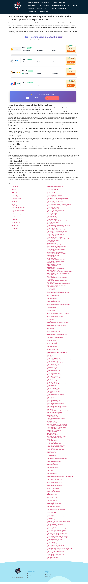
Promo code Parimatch (52, 424)
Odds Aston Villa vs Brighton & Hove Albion (56, 438)
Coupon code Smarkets (52, 369)
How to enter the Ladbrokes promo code (56, 261)
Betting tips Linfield (51, 514)
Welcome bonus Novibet (52, 436)
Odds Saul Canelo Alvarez (53, 284)
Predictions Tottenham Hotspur (54, 213)
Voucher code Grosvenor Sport (54, 432)
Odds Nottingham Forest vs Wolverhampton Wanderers (59, 551)
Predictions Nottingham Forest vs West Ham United (58, 227)
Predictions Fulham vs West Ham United (56, 234)
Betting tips (14, 194)
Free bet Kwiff (50, 357)
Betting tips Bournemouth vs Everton (55, 484)
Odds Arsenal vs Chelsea (52, 352)
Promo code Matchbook (52, 469)
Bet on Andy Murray (51, 342)
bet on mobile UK (51, 485)
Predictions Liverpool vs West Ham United (56, 459)
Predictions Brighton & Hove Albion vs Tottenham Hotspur (60, 478)
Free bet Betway (50, 330)
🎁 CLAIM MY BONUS (52, 100)
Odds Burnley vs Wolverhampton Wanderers (57, 533)
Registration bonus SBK (52, 384)
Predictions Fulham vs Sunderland (54, 439)
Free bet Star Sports (51, 337)
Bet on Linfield (50, 388)
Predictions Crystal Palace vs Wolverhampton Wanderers (59, 491)
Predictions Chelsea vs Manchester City (56, 420)
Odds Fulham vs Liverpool (53, 366)
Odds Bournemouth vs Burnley (54, 393)
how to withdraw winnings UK (53, 257)
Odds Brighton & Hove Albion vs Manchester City (58, 308)
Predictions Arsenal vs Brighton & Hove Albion (57, 336)
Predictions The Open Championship (55, 192)
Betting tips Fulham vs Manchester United (56, 530)
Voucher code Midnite (52, 433)
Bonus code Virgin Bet (52, 497)
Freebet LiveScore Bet (52, 444)
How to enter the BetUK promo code (55, 239)
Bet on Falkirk (50, 334)
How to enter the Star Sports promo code (56, 237)
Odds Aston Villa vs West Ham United (55, 212)
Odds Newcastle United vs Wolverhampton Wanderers (59, 200)
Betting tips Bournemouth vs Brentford (55, 318)
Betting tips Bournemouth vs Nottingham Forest (57, 538)
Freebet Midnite (50, 355)
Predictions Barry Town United (53, 372)
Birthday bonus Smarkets (52, 559)
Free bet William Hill (51, 457)
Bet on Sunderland (51, 269)
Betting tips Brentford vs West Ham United (56, 255)
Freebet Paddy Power (52, 488)
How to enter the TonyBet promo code (55, 556)
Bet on (13, 189)
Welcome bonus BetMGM (52, 477)
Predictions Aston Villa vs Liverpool (55, 456)
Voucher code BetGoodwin (53, 296)
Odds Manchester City (52, 502)
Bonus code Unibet (51, 423)
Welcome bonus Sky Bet (52, 499)
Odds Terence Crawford (52, 288)
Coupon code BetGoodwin (53, 272)
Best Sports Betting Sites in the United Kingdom (39, 3)
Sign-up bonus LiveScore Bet (53, 311)
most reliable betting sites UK (53, 297)
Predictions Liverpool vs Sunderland (55, 189)
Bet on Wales (50, 520)
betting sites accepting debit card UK (55, 254)
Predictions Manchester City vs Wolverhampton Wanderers (60, 550)
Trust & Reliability (44, 11)
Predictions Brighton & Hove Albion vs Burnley (57, 279)
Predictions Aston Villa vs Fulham (54, 382)
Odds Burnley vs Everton (52, 545)
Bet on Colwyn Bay (51, 453)
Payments (53, 8)
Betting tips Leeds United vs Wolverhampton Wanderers (59, 412)
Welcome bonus (15, 231)
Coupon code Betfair (51, 309)
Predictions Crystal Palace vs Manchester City (57, 207)
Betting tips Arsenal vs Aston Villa (54, 195)
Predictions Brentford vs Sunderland (55, 541)
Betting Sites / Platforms (17, 192)
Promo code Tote (51, 290)
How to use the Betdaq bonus (53, 493)
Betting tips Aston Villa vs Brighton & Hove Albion (58, 315)
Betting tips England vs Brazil (53, 375)
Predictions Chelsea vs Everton (54, 463)
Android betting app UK (52, 503)
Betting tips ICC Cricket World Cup (54, 379)
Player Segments (32, 11)
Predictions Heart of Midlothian (54, 505)
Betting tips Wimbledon (52, 325)
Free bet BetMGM (51, 243)
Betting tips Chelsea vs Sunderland (54, 305)
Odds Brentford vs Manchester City (55, 370)
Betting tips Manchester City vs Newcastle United (58, 275)
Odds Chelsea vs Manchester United (55, 500)
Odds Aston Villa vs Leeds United (54, 409)
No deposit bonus (15, 213)
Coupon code (14, 201)
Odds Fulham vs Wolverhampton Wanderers (57, 408)
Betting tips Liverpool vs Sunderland (55, 328)
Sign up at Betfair (51, 544)
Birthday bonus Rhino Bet (52, 466)
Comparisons (62, 8)
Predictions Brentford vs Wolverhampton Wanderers (58, 385)
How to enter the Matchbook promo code (56, 251)
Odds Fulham (50, 472)
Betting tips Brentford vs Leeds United (55, 405)
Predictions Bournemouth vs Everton (55, 406)
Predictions (14, 221)
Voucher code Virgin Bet (52, 340)
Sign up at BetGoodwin (52, 345)
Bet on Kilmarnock (51, 397)
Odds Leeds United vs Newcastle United (56, 553)
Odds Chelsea (50, 358)
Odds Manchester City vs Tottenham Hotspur (57, 426)
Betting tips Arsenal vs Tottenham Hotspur (56, 532)
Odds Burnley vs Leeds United (53, 293)
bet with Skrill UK (51, 321)
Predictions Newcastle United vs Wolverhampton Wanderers (60, 468)
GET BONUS (70, 50)
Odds (13, 215)
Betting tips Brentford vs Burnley (54, 474)
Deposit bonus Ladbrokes (52, 191)
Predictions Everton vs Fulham (54, 430)
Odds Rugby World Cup (52, 258)
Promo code (14, 222)
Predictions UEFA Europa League (54, 210)
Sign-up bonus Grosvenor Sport (54, 445)
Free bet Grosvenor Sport (52, 343)
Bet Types (31, 8)
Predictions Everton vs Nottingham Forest (56, 429)
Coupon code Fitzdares (52, 299)
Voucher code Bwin (51, 245)
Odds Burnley (50, 381)
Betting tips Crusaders (52, 314)
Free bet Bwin (50, 225)
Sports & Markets (72, 5)
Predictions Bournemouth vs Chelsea (55, 376)
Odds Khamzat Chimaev (52, 252)
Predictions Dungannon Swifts (53, 303)
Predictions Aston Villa (52, 512)
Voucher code (15, 230)
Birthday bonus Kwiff (51, 322)
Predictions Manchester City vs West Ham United (58, 324)
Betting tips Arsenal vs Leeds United (55, 201)
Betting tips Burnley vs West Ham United (56, 518)
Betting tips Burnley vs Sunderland (54, 197)
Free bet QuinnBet (51, 394)
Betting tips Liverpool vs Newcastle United (56, 248)
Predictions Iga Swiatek (52, 221)
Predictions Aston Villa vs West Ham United (56, 349)
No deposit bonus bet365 (52, 462)
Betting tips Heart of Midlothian (54, 331)
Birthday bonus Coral (51, 454)
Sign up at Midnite (51, 291)
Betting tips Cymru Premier (53, 209)
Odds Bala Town (50, 421)
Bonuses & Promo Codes (60, 3)
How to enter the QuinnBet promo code (55, 487)
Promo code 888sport (52, 475)
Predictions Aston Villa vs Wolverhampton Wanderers (59, 249)
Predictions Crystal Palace (53, 242)
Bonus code (14, 197)
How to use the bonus (16, 210)
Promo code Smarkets (52, 300)
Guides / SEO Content (16, 207)
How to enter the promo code (18, 209)
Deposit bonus (15, 203)
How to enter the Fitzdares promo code (55, 263)
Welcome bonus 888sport (53, 215)
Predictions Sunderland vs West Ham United (57, 539)
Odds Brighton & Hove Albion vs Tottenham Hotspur (58, 285)
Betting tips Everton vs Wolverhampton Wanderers (58, 294)
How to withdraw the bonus (18, 212)
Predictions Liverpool (52, 387)
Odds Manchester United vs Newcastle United (57, 535)
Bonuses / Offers (15, 198)
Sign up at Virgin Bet (51, 302)
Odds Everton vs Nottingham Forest (55, 203)
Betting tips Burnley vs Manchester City (55, 270)
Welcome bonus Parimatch (53, 400)
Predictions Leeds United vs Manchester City (57, 354)
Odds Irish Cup (50, 278)
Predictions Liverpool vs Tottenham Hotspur (57, 327)
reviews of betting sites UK (53, 557)
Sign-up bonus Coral (51, 260)
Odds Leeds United (51, 320)
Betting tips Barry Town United (53, 333)
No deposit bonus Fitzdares (53, 224)
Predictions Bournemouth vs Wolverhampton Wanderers (59, 273)
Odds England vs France (52, 378)
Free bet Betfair (50, 346)
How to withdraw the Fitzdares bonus (55, 236)
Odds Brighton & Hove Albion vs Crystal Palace (57, 233)
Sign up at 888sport (51, 276)
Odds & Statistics (44, 5)
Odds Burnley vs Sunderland (53, 390)
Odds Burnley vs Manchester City (54, 414)
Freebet (13, 206)
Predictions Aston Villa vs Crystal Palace (56, 451)
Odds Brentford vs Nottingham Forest (55, 228)
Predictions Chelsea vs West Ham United (56, 364)
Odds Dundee (50, 411)
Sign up (13, 225)
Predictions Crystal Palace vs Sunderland (56, 447)
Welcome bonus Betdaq (52, 219)
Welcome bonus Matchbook (53, 548)
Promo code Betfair (51, 218)
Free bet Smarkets (51, 312)
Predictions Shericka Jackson (53, 204)
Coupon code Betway (52, 524)
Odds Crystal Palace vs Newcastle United (56, 511)
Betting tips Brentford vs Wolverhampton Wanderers (58, 306)
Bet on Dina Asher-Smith (52, 363)
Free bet (13, 204)
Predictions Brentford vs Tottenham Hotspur (57, 536)
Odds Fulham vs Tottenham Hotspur (55, 481)
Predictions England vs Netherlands (55, 188)
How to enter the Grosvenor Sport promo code (57, 282)
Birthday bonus (15, 195)
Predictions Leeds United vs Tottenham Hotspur (57, 198)
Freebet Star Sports (51, 465)
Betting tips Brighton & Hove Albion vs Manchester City (59, 361)
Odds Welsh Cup (50, 399)
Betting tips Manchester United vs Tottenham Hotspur (59, 206)
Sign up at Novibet (51, 194)
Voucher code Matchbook (53, 351)
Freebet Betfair (50, 506)
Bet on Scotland (50, 480)
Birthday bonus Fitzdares (52, 521)
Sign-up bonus (15, 227)
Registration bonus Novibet (53, 494)
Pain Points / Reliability (17, 216)
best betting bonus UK (52, 264)
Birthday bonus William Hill (53, 348)
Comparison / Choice (16, 200)
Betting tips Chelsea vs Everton (54, 402)
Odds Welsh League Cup (52, 527)
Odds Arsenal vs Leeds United (53, 391)
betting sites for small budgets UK (54, 415)
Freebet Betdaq (50, 373)
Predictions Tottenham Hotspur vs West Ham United (58, 523)
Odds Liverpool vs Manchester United (55, 547)
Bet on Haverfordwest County (53, 360)
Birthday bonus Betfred (52, 267)
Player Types (14, 219)
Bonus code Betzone (51, 529)
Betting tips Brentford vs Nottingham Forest (56, 287)
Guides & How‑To (32, 5)
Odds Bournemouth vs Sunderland (54, 246)
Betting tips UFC (50, 517)
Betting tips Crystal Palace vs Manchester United (58, 240)
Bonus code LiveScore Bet (53, 490)
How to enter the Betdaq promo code (55, 448)
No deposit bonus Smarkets (53, 216)
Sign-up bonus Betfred (52, 230)
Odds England (50, 482)
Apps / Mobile (15, 188)
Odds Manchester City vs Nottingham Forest (57, 222)
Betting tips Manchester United (54, 266)
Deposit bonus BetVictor (52, 515)
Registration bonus (16, 224)
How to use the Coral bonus (53, 509)
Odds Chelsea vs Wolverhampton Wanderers (57, 460)
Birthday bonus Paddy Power (53, 508)
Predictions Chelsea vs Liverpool (54, 542)
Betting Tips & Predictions (58, 5)
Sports (13, 228)
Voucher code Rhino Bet (52, 418)
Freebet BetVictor (51, 450)
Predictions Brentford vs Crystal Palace (55, 396)
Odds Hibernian (50, 560)
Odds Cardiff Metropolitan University (55, 526)
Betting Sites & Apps (42, 8)
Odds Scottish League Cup (53, 403)
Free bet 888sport (51, 471)
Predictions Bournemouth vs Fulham (55, 554)
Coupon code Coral (51, 435)
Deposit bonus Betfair (52, 417)
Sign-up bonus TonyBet (52, 442)
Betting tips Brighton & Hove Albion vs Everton (57, 231)
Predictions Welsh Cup (52, 496)
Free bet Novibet (50, 281)
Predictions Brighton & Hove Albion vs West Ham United (59, 317)
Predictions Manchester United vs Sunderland (57, 427)
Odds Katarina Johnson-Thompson (55, 339)
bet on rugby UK (50, 441)
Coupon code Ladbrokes (52, 367)
